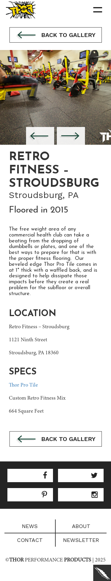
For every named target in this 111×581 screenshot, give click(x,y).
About (81, 526)
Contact (30, 540)
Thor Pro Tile (23, 385)
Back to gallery (56, 35)
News (30, 526)
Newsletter (81, 540)
